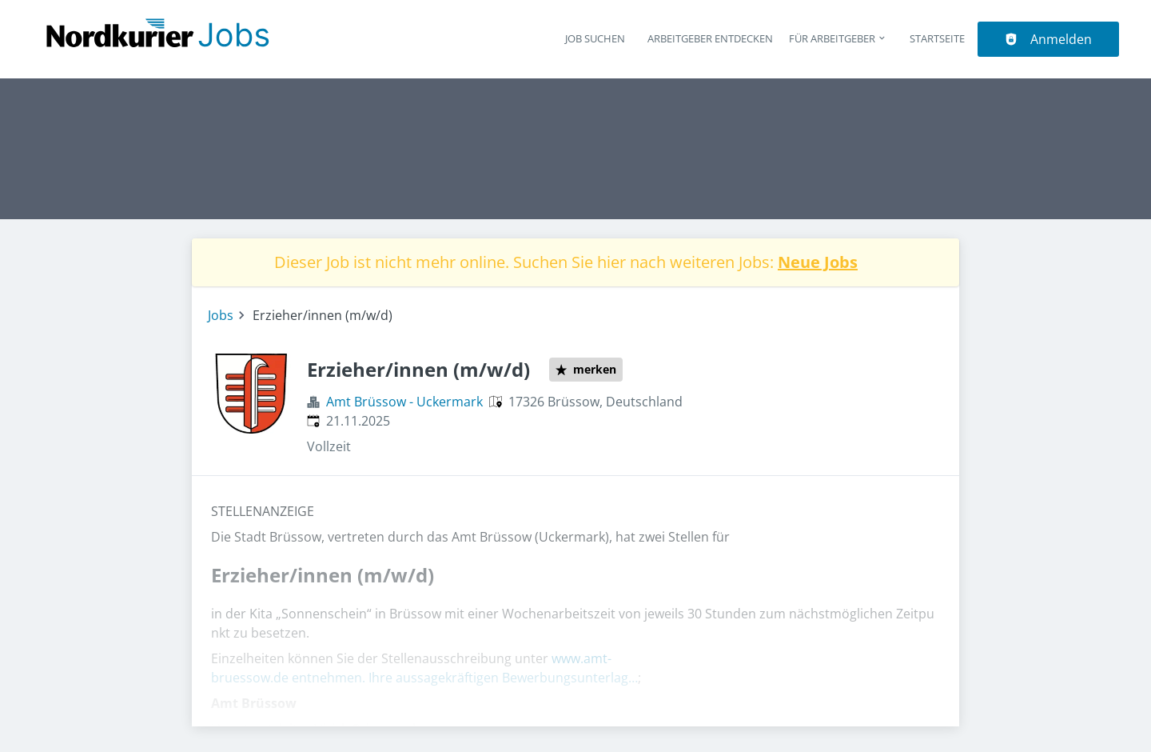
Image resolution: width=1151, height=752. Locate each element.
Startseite (937, 38)
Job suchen (595, 38)
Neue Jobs (818, 262)
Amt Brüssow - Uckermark (404, 401)
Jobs (220, 315)
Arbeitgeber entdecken (710, 38)
